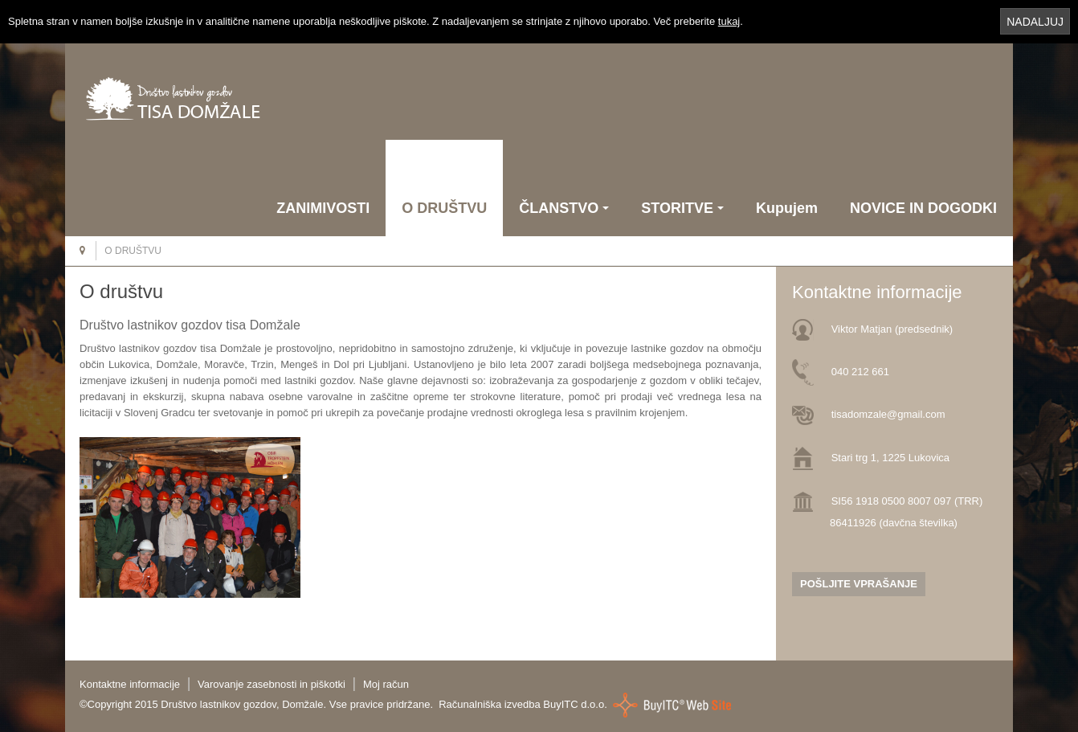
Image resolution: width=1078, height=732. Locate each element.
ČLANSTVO (564, 208)
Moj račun (386, 684)
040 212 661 (860, 372)
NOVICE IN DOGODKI (923, 208)
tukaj (729, 21)
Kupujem (787, 208)
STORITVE (682, 208)
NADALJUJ (1035, 21)
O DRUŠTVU (444, 208)
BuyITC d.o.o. (574, 704)
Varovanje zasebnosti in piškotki (271, 684)
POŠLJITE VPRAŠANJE (858, 584)
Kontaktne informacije (130, 684)
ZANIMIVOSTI (323, 208)
